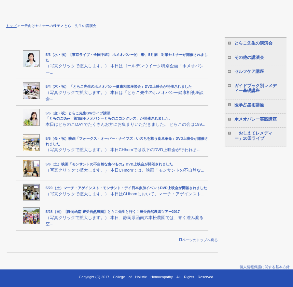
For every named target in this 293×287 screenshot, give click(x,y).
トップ (11, 26)
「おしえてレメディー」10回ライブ (253, 136)
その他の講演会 (249, 57)
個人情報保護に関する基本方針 (265, 267)
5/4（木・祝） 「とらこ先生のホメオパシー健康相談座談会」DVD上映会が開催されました (119, 86)
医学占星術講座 (249, 104)
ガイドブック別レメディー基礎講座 (255, 88)
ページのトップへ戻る (198, 240)
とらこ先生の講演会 (253, 43)
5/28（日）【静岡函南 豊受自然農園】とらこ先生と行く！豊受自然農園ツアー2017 (113, 212)
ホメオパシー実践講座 (255, 119)
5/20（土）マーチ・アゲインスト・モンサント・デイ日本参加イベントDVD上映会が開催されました (126, 188)
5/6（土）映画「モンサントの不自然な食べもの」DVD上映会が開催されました (109, 164)
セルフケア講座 (249, 71)
